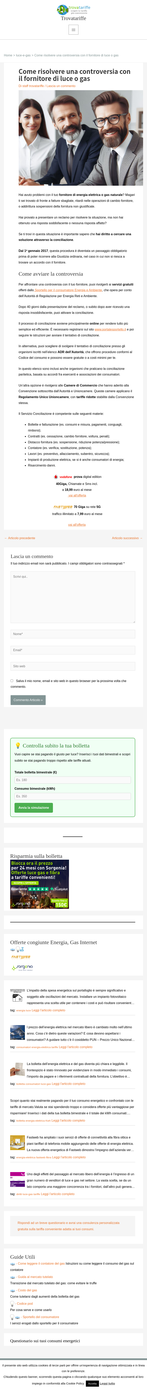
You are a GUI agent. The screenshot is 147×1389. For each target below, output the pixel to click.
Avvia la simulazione (33, 811)
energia (20, 1013)
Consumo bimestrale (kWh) (35, 792)
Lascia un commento (60, 89)
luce (28, 1013)
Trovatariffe (73, 22)
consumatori (23, 1050)
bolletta (20, 1087)
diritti (19, 1197)
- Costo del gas (26, 1293)
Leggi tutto (107, 1383)
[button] (72, 51)
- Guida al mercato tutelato (34, 1280)
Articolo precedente (19, 541)
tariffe (54, 1050)
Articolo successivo (127, 541)
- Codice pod (23, 1307)
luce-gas (46, 1087)
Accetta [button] (92, 1383)
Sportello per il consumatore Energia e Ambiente (68, 293)
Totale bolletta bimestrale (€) (36, 775)
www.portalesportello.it (110, 332)
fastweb (40, 1160)
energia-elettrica (41, 1050)
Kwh (48, 1123)
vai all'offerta (77, 498)
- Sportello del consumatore (39, 1320)
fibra (48, 1160)
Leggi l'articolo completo (48, 1013)
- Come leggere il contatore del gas (40, 1267)
